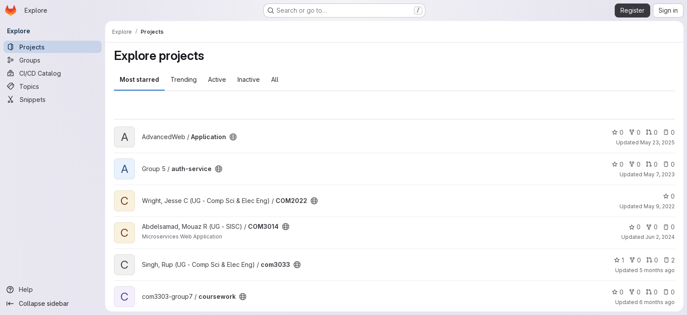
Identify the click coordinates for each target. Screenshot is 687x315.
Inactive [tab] (248, 79)
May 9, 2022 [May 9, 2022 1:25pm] (659, 206)
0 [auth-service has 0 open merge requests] (652, 164)
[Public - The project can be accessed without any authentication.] (233, 136)
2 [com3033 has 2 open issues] (669, 260)
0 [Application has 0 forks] (635, 132)
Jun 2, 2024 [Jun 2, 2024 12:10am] (660, 237)
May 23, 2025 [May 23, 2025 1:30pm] (657, 142)
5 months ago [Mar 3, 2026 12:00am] (657, 270)
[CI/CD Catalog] (53, 73)
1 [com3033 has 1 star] (619, 260)
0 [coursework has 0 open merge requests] (652, 292)
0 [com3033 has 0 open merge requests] (652, 260)
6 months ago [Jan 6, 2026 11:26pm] (657, 302)
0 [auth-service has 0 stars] (617, 164)
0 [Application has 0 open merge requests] (652, 132)
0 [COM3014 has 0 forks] (652, 227)
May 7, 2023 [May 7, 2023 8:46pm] (659, 174)
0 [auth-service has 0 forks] (635, 164)
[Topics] (53, 86)
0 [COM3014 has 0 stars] (635, 227)
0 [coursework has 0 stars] (617, 292)
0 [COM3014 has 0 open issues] (669, 227)
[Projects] (53, 47)
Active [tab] (217, 79)
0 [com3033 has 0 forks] (635, 260)
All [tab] (275, 79)
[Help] (53, 290)
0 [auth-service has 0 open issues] (669, 164)
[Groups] (53, 60)
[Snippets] (53, 99)
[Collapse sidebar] (53, 304)
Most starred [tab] (139, 79)
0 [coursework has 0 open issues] (669, 292)
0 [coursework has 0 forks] (635, 292)
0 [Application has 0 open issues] (669, 132)
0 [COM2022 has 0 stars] (669, 196)
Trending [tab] (183, 79)
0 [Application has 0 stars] (617, 132)
